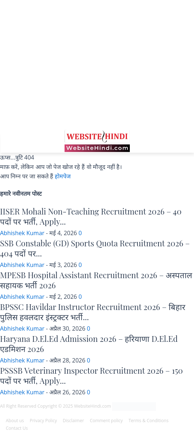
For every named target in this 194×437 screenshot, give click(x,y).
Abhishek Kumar (22, 233)
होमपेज (63, 176)
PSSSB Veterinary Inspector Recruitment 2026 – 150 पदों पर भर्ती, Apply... (91, 375)
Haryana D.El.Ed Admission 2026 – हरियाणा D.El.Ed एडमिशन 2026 (89, 344)
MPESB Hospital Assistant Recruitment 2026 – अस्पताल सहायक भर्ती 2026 (96, 280)
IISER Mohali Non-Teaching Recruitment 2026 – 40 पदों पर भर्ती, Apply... (91, 216)
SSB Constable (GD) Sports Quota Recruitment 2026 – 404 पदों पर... (95, 248)
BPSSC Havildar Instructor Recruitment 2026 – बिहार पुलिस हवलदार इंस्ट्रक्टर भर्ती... (92, 312)
